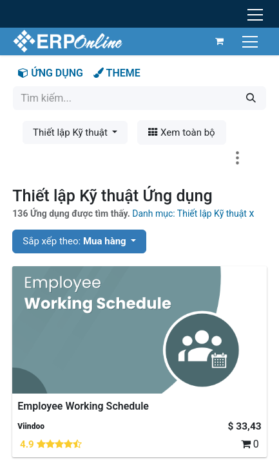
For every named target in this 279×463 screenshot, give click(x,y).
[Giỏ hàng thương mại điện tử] (219, 41)
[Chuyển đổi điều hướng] (251, 40)
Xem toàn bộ (181, 132)
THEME (116, 73)
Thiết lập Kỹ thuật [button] (71, 132)
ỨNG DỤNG (50, 73)
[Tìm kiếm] (251, 98)
